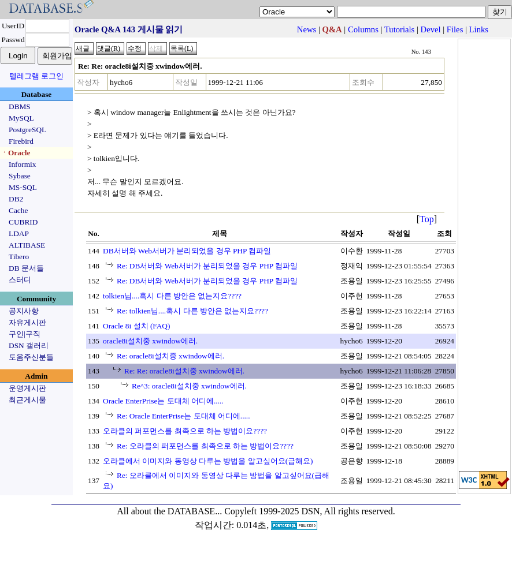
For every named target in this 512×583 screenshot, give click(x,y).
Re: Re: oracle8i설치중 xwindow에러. (184, 371)
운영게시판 (27, 388)
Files (455, 29)
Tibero (19, 256)
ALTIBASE (27, 245)
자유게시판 (27, 322)
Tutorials (399, 29)
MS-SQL (23, 187)
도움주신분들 (31, 357)
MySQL (21, 118)
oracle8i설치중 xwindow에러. (150, 341)
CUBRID (23, 222)
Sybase (20, 175)
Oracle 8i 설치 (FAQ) (136, 326)
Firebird (21, 141)
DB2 (16, 199)
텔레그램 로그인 (36, 76)
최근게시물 (27, 399)
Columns (363, 29)
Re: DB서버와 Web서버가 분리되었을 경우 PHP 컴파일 (207, 265)
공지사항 (24, 311)
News (306, 29)
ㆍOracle (15, 152)
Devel (431, 29)
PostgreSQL (27, 129)
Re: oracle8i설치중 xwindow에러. (170, 356)
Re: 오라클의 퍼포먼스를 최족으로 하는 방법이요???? (205, 446)
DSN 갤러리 (29, 345)
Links (478, 29)
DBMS (20, 106)
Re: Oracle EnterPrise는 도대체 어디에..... (183, 416)
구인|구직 (24, 334)
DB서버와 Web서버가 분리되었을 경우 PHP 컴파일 (187, 250)
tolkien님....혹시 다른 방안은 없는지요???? (172, 296)
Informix (22, 164)
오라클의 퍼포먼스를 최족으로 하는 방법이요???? (185, 431)
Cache (18, 210)
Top (427, 219)
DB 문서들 (26, 268)
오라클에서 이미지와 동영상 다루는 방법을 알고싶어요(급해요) (208, 461)
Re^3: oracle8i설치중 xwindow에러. (189, 386)
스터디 (20, 279)
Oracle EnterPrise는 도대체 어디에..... (163, 401)
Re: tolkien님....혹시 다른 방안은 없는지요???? (192, 311)
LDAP (19, 233)
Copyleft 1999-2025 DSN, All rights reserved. (309, 511)
